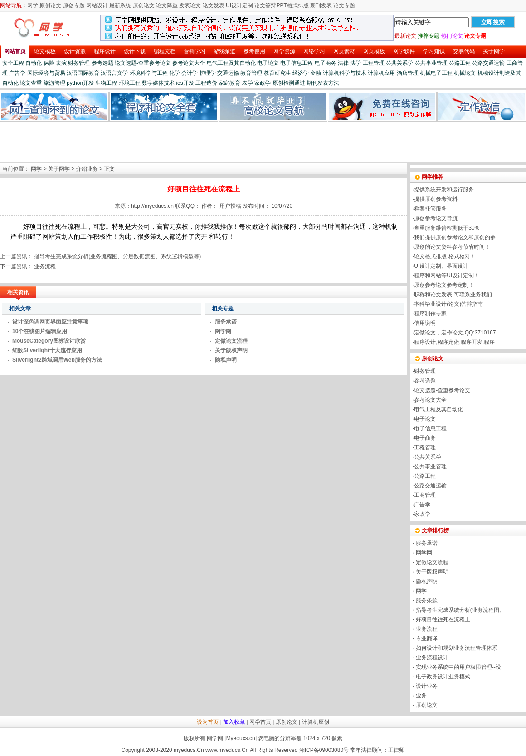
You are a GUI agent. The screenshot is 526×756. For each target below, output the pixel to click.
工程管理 (374, 63)
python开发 (80, 83)
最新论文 (405, 36)
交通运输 (228, 73)
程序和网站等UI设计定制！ (446, 275)
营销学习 (194, 51)
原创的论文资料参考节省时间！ (452, 247)
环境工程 (130, 83)
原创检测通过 (289, 83)
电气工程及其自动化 (231, 63)
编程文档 (164, 51)
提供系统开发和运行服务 (444, 190)
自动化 (33, 63)
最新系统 (120, 5)
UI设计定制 (239, 5)
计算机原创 (315, 722)
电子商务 (325, 63)
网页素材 (344, 51)
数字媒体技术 (158, 83)
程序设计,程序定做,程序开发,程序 (454, 342)
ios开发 (185, 83)
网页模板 (374, 51)
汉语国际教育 (83, 73)
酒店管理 (408, 73)
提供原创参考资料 (436, 199)
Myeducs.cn (240, 738)
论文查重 (31, 83)
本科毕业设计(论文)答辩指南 (448, 304)
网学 (32, 5)
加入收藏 (234, 722)
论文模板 (45, 51)
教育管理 (251, 73)
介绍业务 (87, 169)
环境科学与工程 (149, 73)
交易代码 (464, 51)
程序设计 (105, 51)
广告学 (17, 73)
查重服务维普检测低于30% (446, 228)
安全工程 (13, 63)
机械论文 (465, 73)
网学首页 (260, 722)
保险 (49, 63)
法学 (355, 63)
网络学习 (314, 51)
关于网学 (494, 51)
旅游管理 (54, 83)
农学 (247, 83)
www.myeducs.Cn (226, 750)
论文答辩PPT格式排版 (281, 5)
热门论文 (452, 36)
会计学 (189, 73)
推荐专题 (428, 36)
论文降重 (167, 5)
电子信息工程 (296, 63)
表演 (61, 63)
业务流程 (45, 266)
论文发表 (213, 5)
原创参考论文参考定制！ (444, 285)
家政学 (262, 83)
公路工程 (460, 63)
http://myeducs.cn (152, 206)
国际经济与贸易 (46, 73)
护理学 (208, 73)
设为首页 (208, 722)
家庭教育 (229, 83)
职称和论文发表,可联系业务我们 (453, 294)
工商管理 (425, 495)
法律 (343, 63)
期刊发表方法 (323, 83)
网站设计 (97, 5)
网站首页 (15, 51)
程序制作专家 (430, 313)
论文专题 (344, 5)
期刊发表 (321, 5)
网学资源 (284, 51)
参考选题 (102, 63)
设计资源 (75, 51)
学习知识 (434, 51)
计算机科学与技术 (344, 73)
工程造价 (206, 83)
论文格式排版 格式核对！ (444, 256)
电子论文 (268, 63)
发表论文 (190, 5)
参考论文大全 (188, 63)
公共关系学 (399, 63)
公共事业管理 (431, 63)
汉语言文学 (114, 73)
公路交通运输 (488, 63)
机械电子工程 (436, 73)
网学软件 (404, 51)
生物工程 (106, 83)
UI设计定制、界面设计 (441, 266)
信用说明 (425, 323)
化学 (174, 73)
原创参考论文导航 (436, 218)
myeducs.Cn (189, 750)
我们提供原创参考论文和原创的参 (455, 237)
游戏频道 (224, 51)
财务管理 (79, 63)
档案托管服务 (430, 209)
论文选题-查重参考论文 (143, 63)
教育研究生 (277, 73)
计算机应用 (381, 73)
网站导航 (11, 5)
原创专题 (74, 5)
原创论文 (50, 5)
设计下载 (135, 51)
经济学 (300, 73)
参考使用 (254, 51)
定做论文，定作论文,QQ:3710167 (455, 332)
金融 (315, 73)
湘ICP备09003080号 (324, 750)
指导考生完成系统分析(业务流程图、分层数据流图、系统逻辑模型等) (117, 256)
